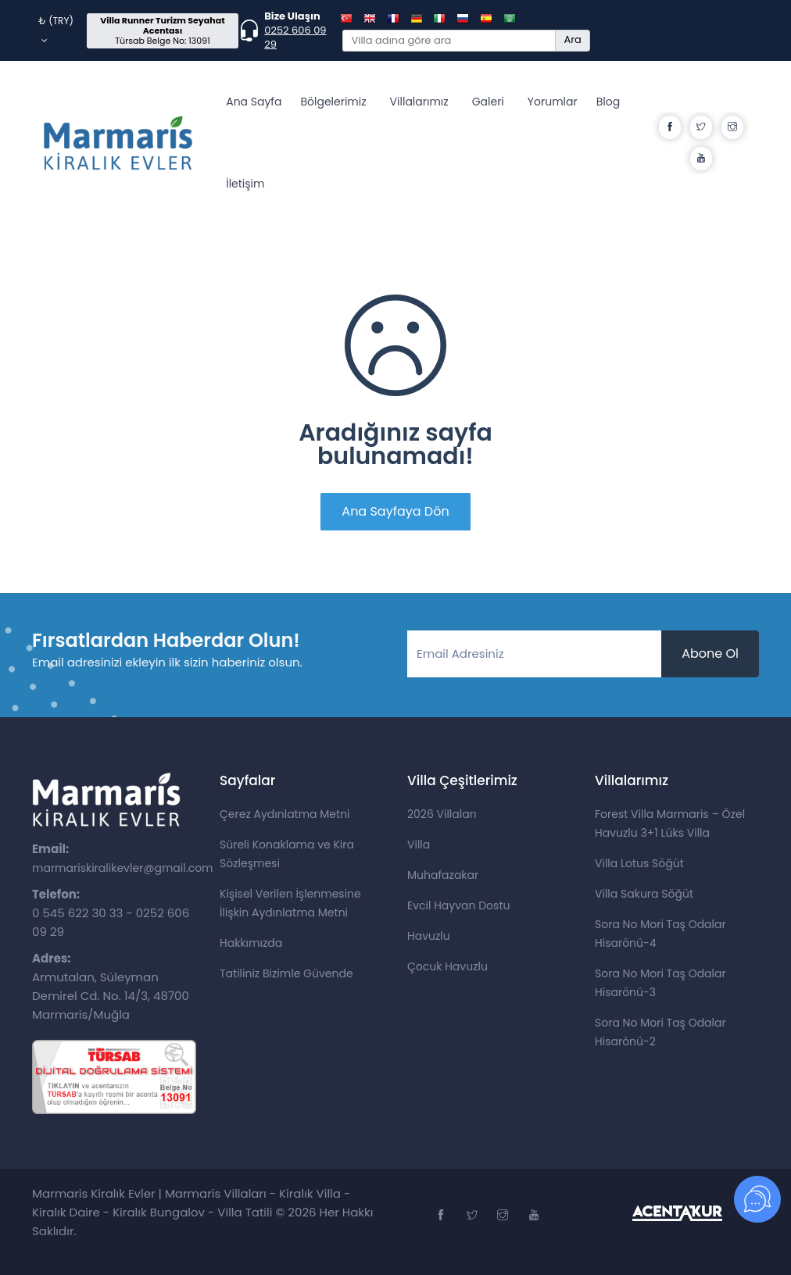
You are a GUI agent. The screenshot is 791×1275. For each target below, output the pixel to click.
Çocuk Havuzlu (447, 966)
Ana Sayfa (253, 101)
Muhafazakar (442, 875)
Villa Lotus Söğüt (639, 863)
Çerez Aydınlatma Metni (285, 814)
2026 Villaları (441, 814)
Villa (418, 844)
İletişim (245, 183)
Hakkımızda (251, 943)
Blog (608, 101)
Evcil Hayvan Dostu (458, 905)
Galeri (488, 101)
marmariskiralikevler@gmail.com (122, 868)
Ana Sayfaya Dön (395, 511)
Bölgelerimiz (333, 101)
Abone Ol (710, 653)
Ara (572, 39)
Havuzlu (428, 936)
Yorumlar (553, 101)
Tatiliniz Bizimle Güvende (286, 973)
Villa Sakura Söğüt (644, 894)
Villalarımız (419, 101)
